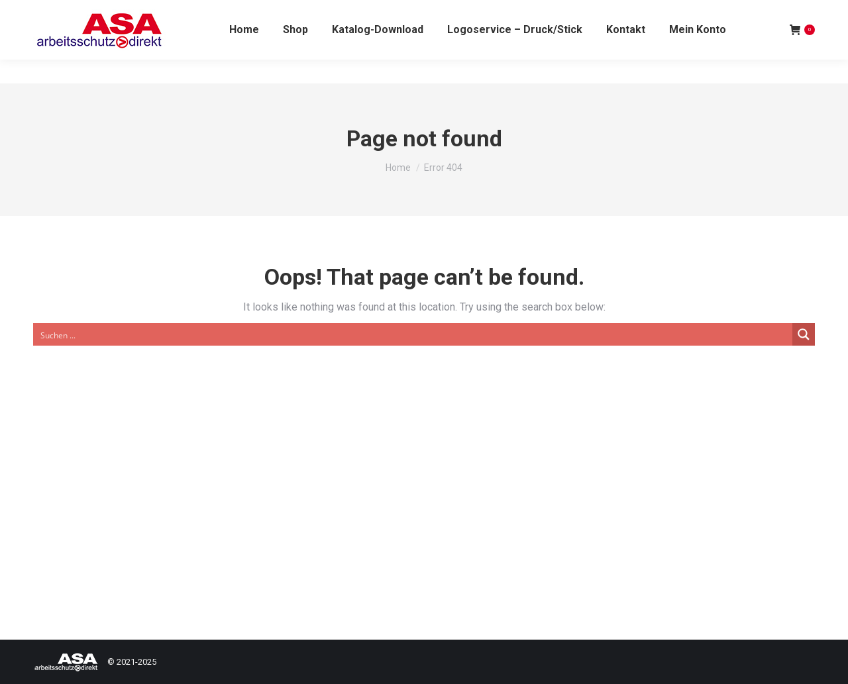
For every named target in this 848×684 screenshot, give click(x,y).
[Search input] (413, 334)
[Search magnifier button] (803, 334)
